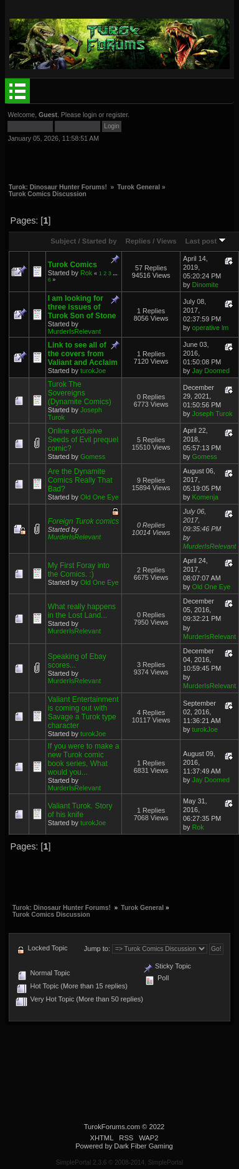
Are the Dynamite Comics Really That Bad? (80, 480)
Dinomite (205, 284)
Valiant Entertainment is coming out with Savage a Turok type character (83, 712)
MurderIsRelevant (74, 331)
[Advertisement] (102, 157)
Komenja (205, 497)
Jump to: (97, 948)
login (89, 114)
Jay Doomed (211, 370)
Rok (86, 273)
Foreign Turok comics (83, 521)
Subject (63, 241)
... (115, 273)
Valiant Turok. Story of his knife (80, 810)
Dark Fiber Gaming (143, 1146)
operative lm (210, 327)
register (117, 114)
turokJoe (93, 370)
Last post (206, 241)
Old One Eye (99, 497)
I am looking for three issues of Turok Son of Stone (82, 307)
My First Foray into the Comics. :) (79, 570)
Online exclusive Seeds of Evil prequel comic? (83, 440)
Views (167, 241)
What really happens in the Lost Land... (82, 611)
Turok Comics (72, 264)
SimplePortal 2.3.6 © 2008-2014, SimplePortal (120, 1162)
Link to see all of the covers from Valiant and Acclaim (83, 354)
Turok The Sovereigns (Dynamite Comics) (79, 393)
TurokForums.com (112, 1126)
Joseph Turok (212, 413)
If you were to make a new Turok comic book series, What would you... (84, 759)
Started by (99, 241)
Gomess (92, 456)
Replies (138, 241)
